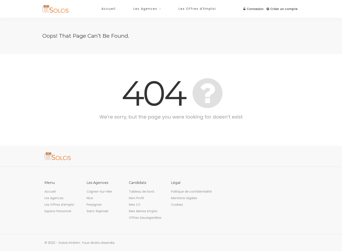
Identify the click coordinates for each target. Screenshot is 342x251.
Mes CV (134, 204)
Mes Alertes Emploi (143, 211)
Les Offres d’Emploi (197, 9)
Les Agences (145, 9)
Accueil (108, 9)
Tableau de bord (141, 191)
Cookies (177, 204)
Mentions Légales (184, 198)
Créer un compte (282, 9)
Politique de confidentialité (191, 191)
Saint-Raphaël (97, 211)
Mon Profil (136, 198)
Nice (90, 198)
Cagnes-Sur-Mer (99, 191)
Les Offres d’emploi (59, 204)
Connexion (253, 9)
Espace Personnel (57, 211)
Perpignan (94, 204)
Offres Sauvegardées (145, 217)
